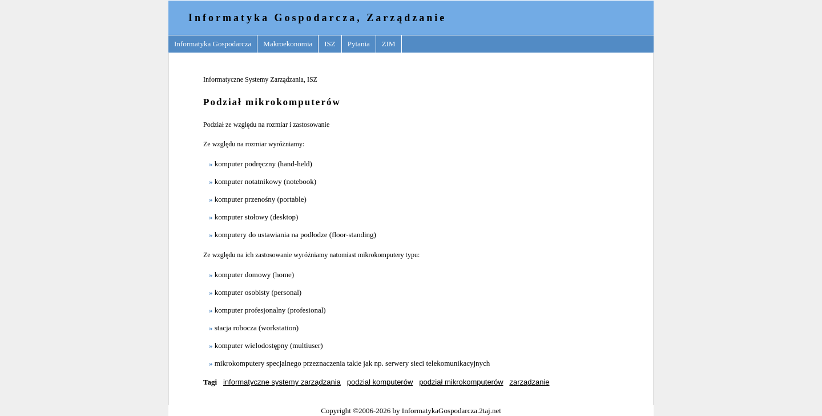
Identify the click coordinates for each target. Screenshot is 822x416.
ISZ (330, 43)
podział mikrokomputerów (461, 382)
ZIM (389, 43)
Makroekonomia (287, 43)
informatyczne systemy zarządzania (282, 382)
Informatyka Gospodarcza (212, 43)
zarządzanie (529, 382)
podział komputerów (380, 382)
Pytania (359, 43)
